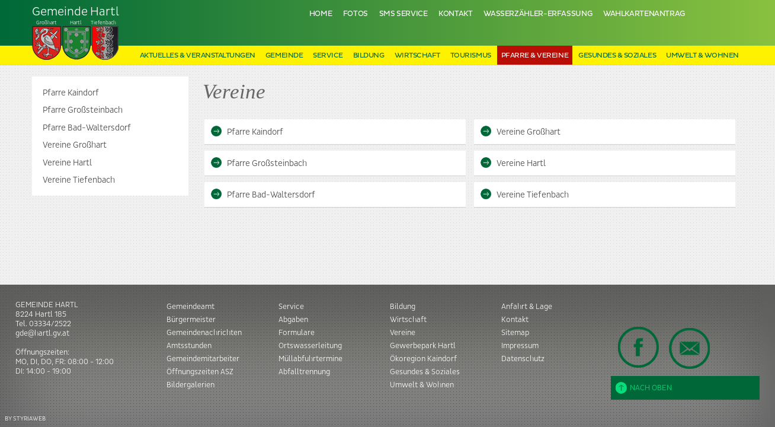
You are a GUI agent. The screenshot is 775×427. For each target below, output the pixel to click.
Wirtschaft (417, 55)
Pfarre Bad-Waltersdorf (87, 128)
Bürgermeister (191, 319)
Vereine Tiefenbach (79, 180)
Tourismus (470, 55)
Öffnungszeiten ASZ (199, 372)
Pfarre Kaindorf (71, 93)
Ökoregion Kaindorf (423, 359)
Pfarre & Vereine (534, 55)
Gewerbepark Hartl (423, 345)
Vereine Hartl (67, 163)
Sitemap (515, 332)
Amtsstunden (189, 345)
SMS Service (403, 13)
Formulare (296, 332)
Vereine (402, 332)
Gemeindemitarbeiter (202, 359)
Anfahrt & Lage (526, 306)
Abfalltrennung (304, 372)
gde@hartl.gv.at (42, 333)
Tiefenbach (76, 33)
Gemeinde (284, 55)
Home (320, 13)
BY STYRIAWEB (25, 418)
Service (328, 55)
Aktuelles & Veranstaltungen (197, 55)
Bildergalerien (190, 385)
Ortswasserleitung (310, 345)
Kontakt (455, 13)
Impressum (520, 345)
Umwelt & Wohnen (702, 55)
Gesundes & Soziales (617, 55)
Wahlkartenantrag (644, 13)
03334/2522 (50, 324)
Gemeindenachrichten (204, 332)
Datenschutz (523, 359)
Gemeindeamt (190, 306)
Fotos (355, 13)
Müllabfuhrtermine (310, 359)
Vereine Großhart (75, 145)
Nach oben (644, 388)
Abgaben (293, 319)
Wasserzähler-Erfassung (537, 13)
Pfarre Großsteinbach (83, 110)
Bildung (369, 55)
